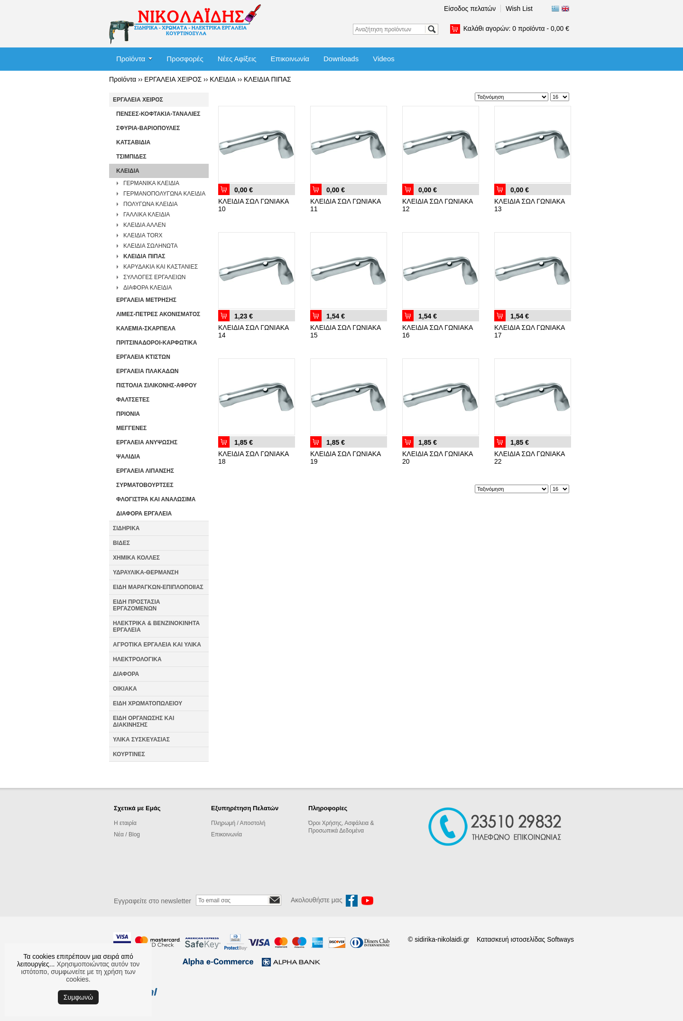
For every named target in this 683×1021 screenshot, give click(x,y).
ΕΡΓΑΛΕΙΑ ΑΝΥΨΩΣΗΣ (146, 442)
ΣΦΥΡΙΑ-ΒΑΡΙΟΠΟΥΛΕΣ (148, 128)
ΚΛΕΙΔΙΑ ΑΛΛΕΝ (144, 225)
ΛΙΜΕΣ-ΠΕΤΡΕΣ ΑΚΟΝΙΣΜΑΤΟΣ (158, 314)
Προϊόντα (130, 59)
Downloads (341, 59)
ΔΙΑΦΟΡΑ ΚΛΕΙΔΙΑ (147, 287)
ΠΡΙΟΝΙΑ (128, 414)
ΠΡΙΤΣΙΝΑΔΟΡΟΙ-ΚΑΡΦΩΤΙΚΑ (156, 342)
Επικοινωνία (290, 59)
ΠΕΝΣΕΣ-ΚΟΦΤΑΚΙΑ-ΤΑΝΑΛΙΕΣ (158, 114)
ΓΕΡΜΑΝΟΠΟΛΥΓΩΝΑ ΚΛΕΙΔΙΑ (164, 193)
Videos (384, 59)
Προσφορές (184, 59)
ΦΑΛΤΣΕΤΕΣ (132, 399)
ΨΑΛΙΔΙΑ (128, 456)
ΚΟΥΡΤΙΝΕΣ (129, 754)
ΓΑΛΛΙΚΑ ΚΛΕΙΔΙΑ (146, 214)
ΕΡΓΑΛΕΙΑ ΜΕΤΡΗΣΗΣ (146, 300)
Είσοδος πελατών (470, 8)
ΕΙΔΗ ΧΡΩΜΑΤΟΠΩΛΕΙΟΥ (147, 703)
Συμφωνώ (78, 997)
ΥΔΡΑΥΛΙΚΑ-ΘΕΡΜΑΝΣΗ (145, 572)
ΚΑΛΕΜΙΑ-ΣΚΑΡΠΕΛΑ (145, 328)
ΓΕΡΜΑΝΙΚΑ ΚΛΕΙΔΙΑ (151, 183)
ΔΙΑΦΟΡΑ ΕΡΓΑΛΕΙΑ (144, 513)
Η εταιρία (125, 823)
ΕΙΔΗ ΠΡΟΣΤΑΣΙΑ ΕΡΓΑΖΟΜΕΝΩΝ (136, 605)
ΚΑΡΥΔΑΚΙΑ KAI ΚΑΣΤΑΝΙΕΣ (160, 266)
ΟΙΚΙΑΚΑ (125, 688)
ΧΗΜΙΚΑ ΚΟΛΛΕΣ (136, 557)
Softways (560, 939)
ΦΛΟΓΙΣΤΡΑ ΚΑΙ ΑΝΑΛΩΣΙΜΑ (155, 499)
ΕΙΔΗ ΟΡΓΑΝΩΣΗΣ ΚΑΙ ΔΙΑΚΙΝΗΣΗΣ (143, 721)
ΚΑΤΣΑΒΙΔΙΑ (133, 142)
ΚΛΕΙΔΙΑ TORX (143, 235)
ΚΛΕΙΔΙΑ (223, 79)
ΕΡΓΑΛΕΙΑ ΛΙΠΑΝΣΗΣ (145, 471)
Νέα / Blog (127, 834)
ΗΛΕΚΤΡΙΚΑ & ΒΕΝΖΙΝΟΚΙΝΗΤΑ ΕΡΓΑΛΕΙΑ (156, 626)
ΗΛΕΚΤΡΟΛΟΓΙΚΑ (137, 659)
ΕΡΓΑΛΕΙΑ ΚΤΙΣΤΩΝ (143, 357)
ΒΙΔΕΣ (121, 543)
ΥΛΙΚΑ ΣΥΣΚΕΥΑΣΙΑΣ (141, 739)
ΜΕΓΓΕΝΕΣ (131, 428)
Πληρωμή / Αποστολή (238, 823)
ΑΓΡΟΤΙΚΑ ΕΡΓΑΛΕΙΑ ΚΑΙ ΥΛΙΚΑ (157, 644)
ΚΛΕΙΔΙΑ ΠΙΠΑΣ (267, 79)
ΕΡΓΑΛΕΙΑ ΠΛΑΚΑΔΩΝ (147, 371)
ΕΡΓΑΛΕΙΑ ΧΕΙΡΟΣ (173, 79)
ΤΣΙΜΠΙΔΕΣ (131, 156)
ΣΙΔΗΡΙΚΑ (126, 528)
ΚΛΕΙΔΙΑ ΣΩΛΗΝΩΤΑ (150, 246)
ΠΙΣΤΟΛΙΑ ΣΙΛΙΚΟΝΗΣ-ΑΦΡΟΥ (156, 385)
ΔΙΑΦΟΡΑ (126, 674)
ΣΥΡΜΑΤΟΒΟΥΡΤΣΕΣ (145, 485)
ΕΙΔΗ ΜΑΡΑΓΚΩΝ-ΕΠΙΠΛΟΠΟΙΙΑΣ (158, 587)
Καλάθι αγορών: (516, 28)
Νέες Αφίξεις (237, 59)
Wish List (519, 8)
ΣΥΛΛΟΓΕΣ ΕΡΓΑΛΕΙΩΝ (154, 277)
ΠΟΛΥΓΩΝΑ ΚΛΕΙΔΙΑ (150, 204)
